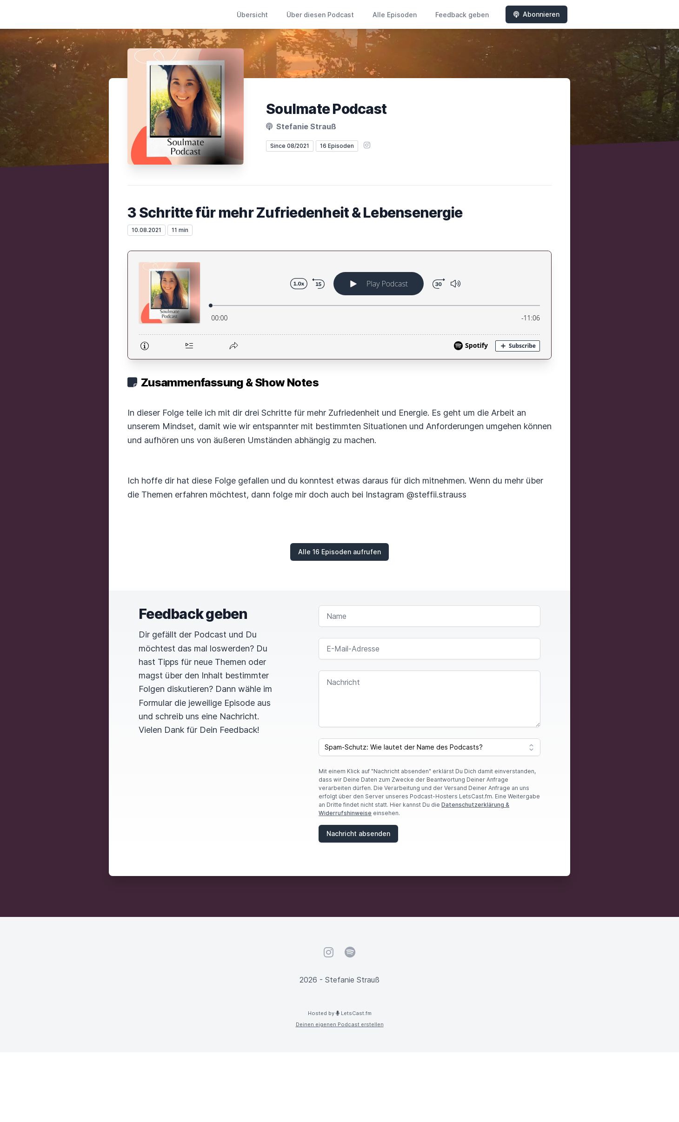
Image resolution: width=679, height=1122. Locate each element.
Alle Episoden (395, 15)
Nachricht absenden (358, 833)
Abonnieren (536, 14)
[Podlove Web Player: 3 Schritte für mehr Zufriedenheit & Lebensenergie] (339, 305)
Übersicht (252, 15)
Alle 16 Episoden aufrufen (339, 552)
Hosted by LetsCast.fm (340, 1013)
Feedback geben (462, 15)
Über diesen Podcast (320, 15)
